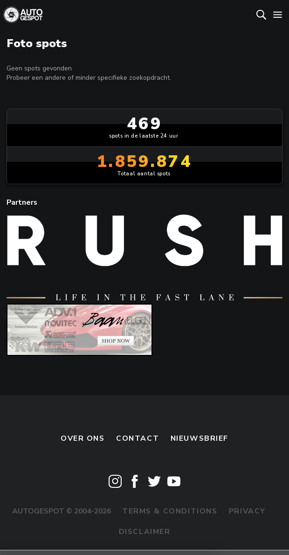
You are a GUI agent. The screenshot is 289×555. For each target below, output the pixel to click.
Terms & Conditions (169, 511)
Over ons (83, 438)
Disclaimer (145, 532)
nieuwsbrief (199, 438)
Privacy (247, 511)
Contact (137, 438)
